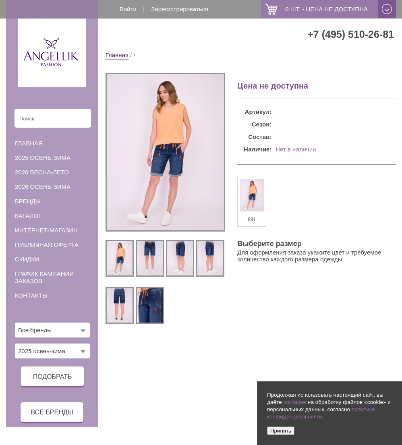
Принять (280, 431)
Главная (117, 55)
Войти (128, 9)
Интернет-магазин (46, 230)
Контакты (31, 295)
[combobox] (52, 330)
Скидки (27, 259)
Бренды (28, 201)
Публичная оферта (47, 244)
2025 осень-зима (42, 157)
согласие (294, 402)
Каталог (28, 215)
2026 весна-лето (42, 172)
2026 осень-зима (42, 186)
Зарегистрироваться (179, 9)
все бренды (52, 412)
